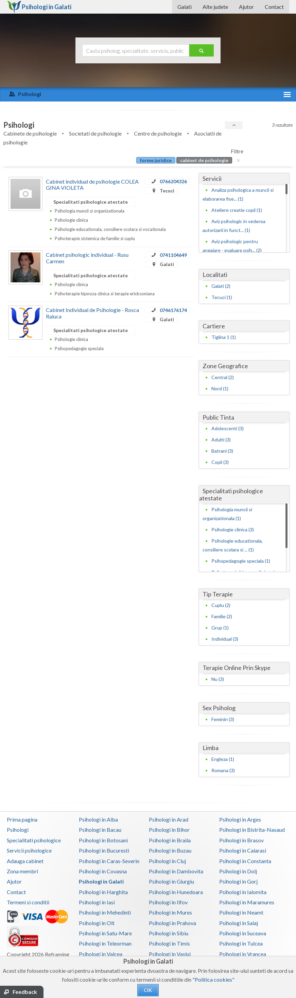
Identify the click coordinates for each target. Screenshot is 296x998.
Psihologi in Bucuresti (104, 850)
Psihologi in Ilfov (168, 902)
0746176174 (173, 310)
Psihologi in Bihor (169, 829)
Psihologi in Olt (97, 923)
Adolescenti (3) (227, 428)
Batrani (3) (222, 451)
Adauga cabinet (25, 861)
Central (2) (222, 377)
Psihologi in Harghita (103, 892)
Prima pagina (22, 819)
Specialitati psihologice (34, 840)
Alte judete (215, 6)
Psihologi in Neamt (241, 912)
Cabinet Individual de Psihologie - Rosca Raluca (92, 313)
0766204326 (173, 181)
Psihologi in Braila (170, 840)
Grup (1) (220, 627)
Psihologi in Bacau (100, 829)
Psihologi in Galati (101, 881)
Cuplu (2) (220, 605)
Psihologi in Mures (170, 912)
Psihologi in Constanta (245, 861)
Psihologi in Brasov (241, 840)
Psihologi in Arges (240, 819)
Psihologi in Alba (98, 819)
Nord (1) (219, 388)
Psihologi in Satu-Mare (105, 933)
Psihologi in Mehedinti (105, 912)
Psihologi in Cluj (167, 861)
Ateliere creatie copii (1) (236, 210)
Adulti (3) (221, 439)
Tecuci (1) (221, 297)
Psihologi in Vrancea (242, 954)
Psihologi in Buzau (170, 850)
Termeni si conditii (28, 902)
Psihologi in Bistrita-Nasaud (252, 829)
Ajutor (246, 6)
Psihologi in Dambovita (176, 871)
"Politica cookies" (213, 979)
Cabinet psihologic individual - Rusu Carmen (87, 257)
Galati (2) (220, 286)
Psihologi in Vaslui (170, 954)
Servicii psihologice (29, 850)
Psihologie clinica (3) (232, 529)
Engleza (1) (222, 759)
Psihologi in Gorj (238, 881)
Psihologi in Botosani (103, 840)
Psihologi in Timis (169, 943)
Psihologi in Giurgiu (171, 881)
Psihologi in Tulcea (241, 943)
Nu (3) (217, 679)
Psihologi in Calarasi (242, 850)
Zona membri (22, 871)
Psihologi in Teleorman (105, 943)
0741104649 (173, 255)
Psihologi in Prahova (172, 923)
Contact (274, 6)
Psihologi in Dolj (238, 871)
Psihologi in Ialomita (242, 892)
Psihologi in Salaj (238, 923)
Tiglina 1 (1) (223, 337)
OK (148, 990)
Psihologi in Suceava (242, 933)
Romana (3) (223, 770)
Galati (184, 6)
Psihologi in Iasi (97, 902)
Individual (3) (224, 639)
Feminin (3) (222, 719)
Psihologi (18, 829)
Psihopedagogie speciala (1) (240, 561)
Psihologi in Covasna (103, 871)
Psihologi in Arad (168, 819)
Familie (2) (221, 616)
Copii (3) (220, 462)
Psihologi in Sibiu (168, 933)
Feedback (25, 991)
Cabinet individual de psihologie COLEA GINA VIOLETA (92, 184)
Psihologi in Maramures (246, 902)
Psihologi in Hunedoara (176, 892)
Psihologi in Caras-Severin (109, 861)
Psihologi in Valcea (100, 954)
